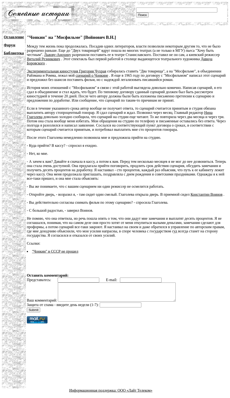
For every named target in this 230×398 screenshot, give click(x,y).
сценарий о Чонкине (91, 75)
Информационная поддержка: (93, 394)
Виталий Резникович (43, 59)
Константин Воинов (206, 194)
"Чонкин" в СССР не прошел (55, 251)
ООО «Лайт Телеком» (135, 394)
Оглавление (14, 37)
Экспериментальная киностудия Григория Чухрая (66, 71)
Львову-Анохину (57, 55)
